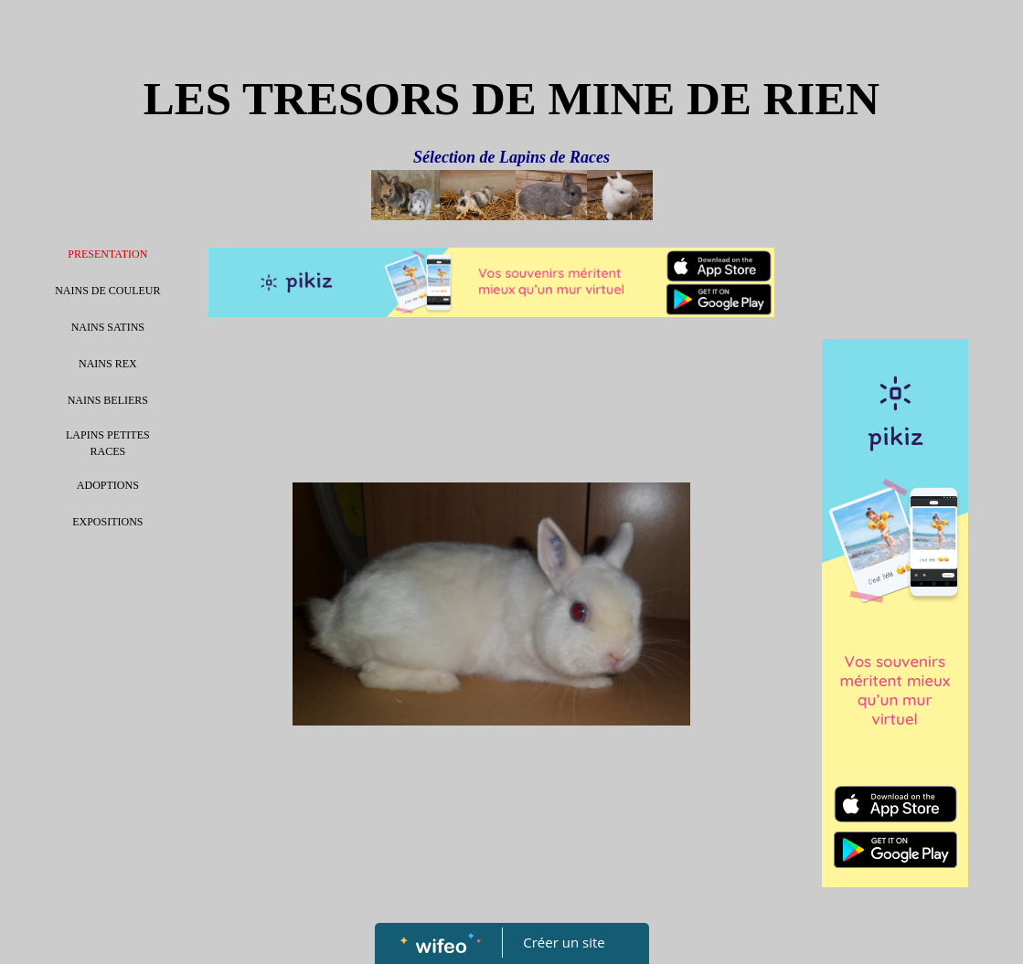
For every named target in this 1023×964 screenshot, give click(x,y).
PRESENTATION (107, 254)
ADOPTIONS (108, 485)
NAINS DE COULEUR (107, 290)
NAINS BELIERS (108, 400)
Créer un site (563, 942)
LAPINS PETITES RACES (108, 443)
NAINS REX (108, 363)
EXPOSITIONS (107, 521)
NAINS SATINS (107, 327)
